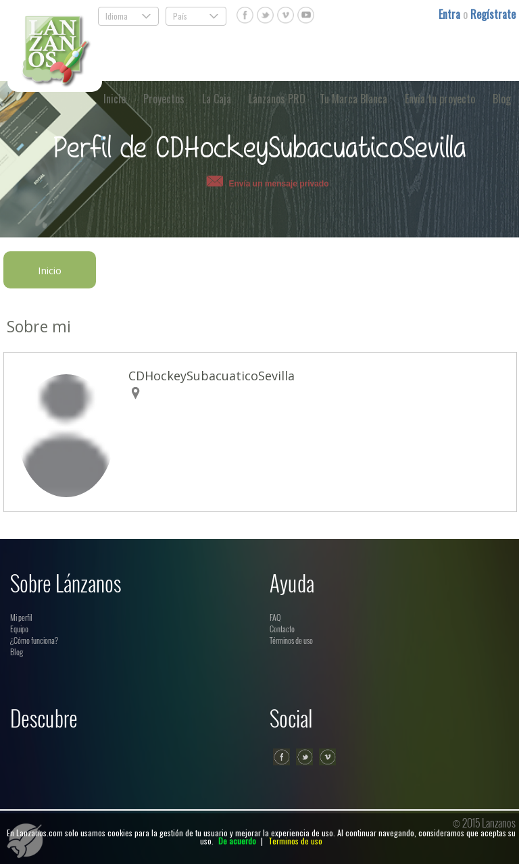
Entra (451, 14)
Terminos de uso (295, 840)
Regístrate (493, 14)
